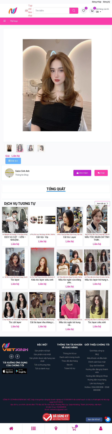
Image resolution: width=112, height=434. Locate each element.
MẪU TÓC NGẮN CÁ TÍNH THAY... (97, 238)
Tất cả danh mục (42, 368)
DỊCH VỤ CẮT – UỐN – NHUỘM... (15, 238)
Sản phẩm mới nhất (42, 354)
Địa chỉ (69, 365)
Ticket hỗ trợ (69, 368)
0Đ (102, 10)
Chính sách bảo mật (97, 362)
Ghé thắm (82, 173)
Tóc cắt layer (15, 322)
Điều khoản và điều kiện (97, 358)
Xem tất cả (102, 203)
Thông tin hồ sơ (69, 353)
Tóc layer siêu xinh (97, 322)
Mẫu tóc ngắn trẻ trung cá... (69, 323)
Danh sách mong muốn (70, 357)
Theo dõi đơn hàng (70, 361)
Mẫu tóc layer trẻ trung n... (97, 279)
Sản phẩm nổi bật (42, 351)
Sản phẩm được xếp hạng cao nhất (42, 359)
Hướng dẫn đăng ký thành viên (97, 370)
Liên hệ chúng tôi (97, 383)
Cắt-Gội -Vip (42, 237)
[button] (8, 371)
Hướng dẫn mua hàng (97, 380)
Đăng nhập (96, 2)
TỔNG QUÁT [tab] (56, 189)
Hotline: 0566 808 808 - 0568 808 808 (97, 388)
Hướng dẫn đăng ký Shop (97, 376)
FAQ (97, 354)
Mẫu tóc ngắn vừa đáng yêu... (69, 281)
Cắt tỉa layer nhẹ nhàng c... (42, 322)
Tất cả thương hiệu (42, 365)
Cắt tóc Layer (69, 237)
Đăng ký (106, 2)
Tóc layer (15, 279)
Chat (101, 173)
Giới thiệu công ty (97, 351)
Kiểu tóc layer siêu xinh (42, 279)
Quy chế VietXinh (97, 366)
